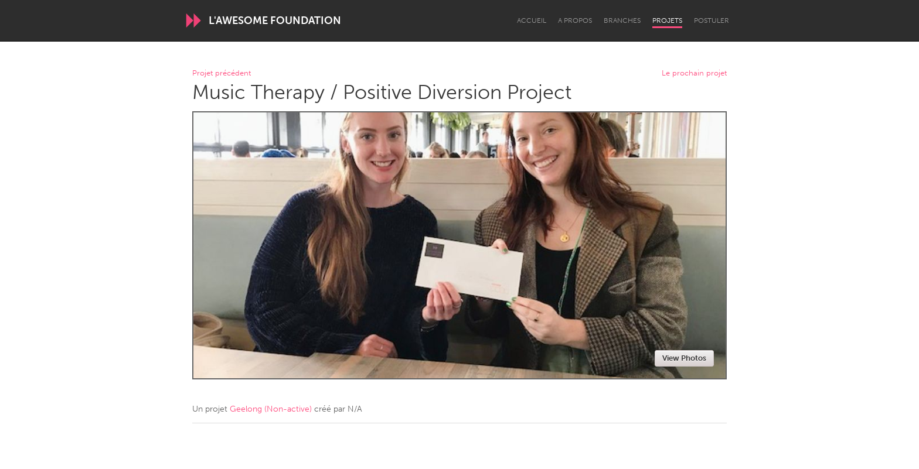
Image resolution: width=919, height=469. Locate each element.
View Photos (684, 358)
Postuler (711, 20)
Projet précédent (221, 73)
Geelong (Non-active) (271, 409)
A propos (575, 20)
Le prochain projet (694, 73)
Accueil (531, 20)
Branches (622, 20)
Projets (667, 20)
